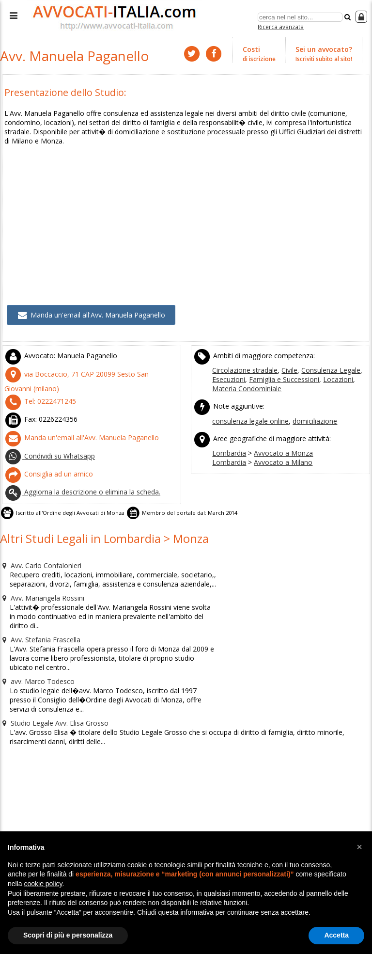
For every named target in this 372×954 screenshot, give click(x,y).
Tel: (36, 381)
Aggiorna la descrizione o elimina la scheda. (77, 465)
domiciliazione (310, 400)
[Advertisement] (186, 197)
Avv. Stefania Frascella (38, 595)
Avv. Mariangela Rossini (39, 564)
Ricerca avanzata (280, 26)
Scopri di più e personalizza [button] (67, 935)
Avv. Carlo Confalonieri (38, 533)
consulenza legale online (249, 400)
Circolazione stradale (243, 352)
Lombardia (228, 430)
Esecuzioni (228, 361)
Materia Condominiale (244, 370)
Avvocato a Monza (277, 430)
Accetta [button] (336, 935)
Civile (285, 352)
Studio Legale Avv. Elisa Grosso (50, 675)
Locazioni (328, 361)
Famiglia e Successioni (279, 361)
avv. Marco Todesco (34, 635)
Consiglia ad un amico (45, 448)
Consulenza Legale (324, 352)
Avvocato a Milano (277, 439)
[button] (359, 847)
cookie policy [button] (43, 884)
